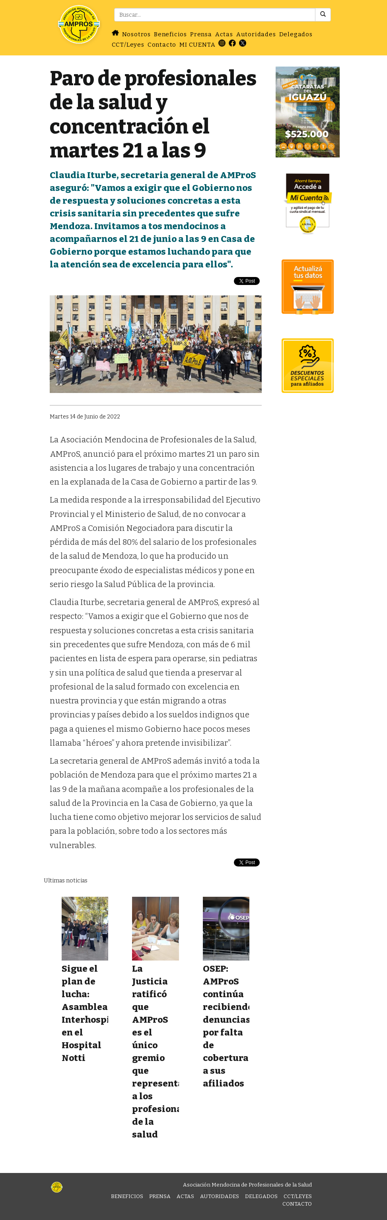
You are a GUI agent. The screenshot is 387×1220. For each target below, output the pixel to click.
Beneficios (170, 34)
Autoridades (256, 34)
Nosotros (136, 34)
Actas (224, 34)
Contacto (162, 44)
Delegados (296, 34)
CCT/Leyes (128, 44)
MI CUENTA (197, 44)
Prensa (201, 34)
